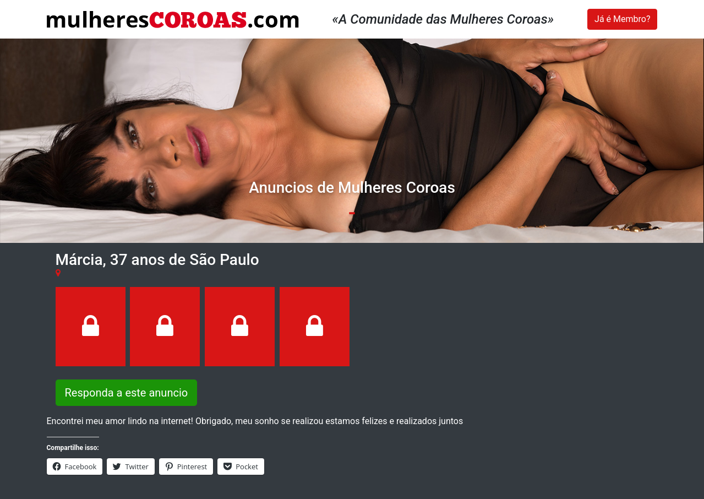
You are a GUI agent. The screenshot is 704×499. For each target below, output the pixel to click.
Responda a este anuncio (126, 392)
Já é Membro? (622, 19)
